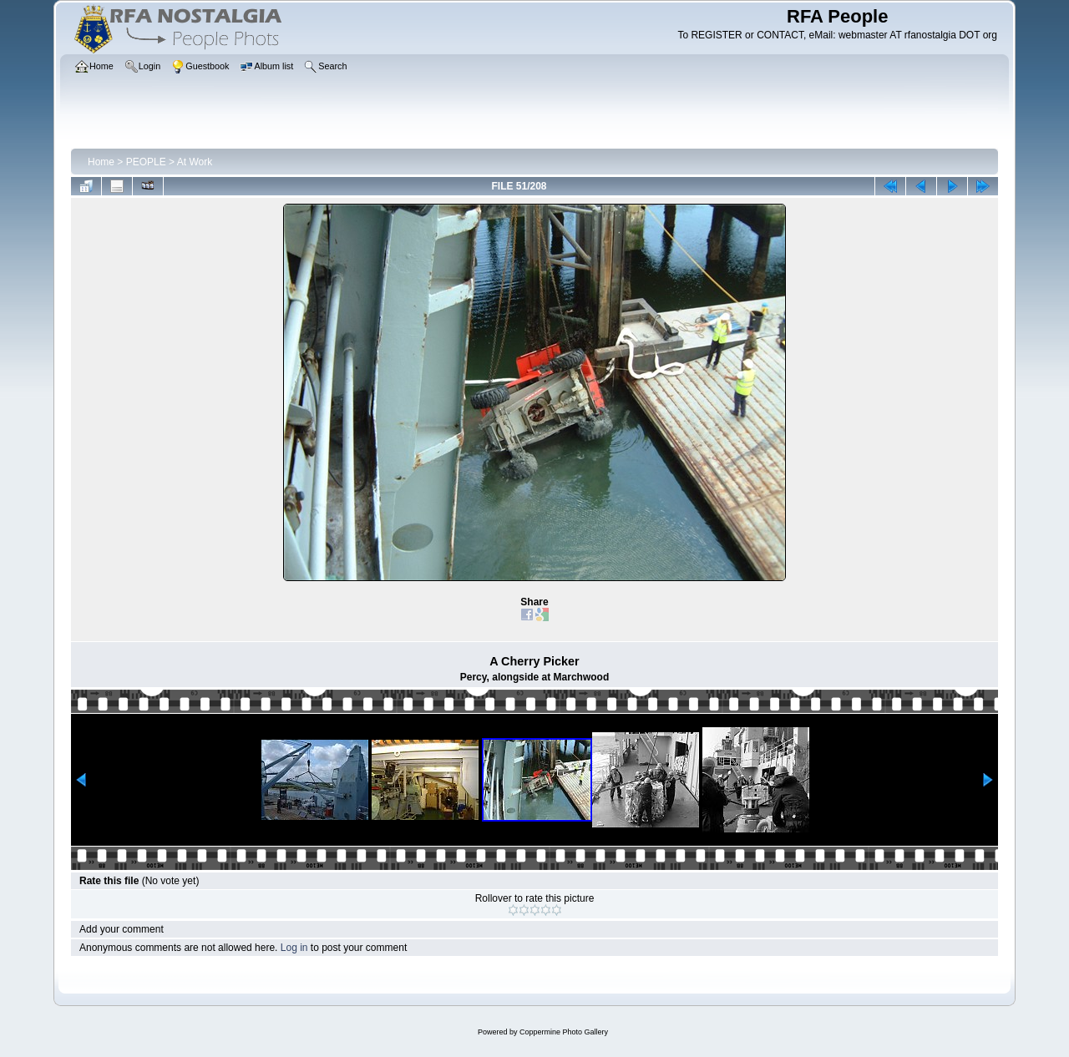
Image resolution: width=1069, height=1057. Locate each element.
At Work (194, 162)
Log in (294, 947)
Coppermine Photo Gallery (563, 1032)
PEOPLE (146, 162)
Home (101, 162)
